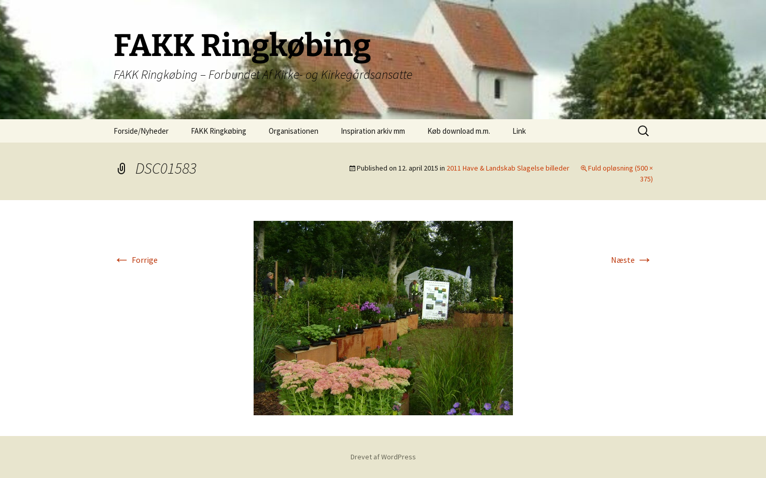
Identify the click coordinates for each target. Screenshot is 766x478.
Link (519, 131)
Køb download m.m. (458, 131)
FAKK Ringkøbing (218, 131)
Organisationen (293, 131)
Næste (632, 260)
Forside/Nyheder (141, 131)
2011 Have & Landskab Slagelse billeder (508, 168)
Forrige (136, 260)
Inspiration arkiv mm (373, 131)
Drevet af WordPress (383, 456)
